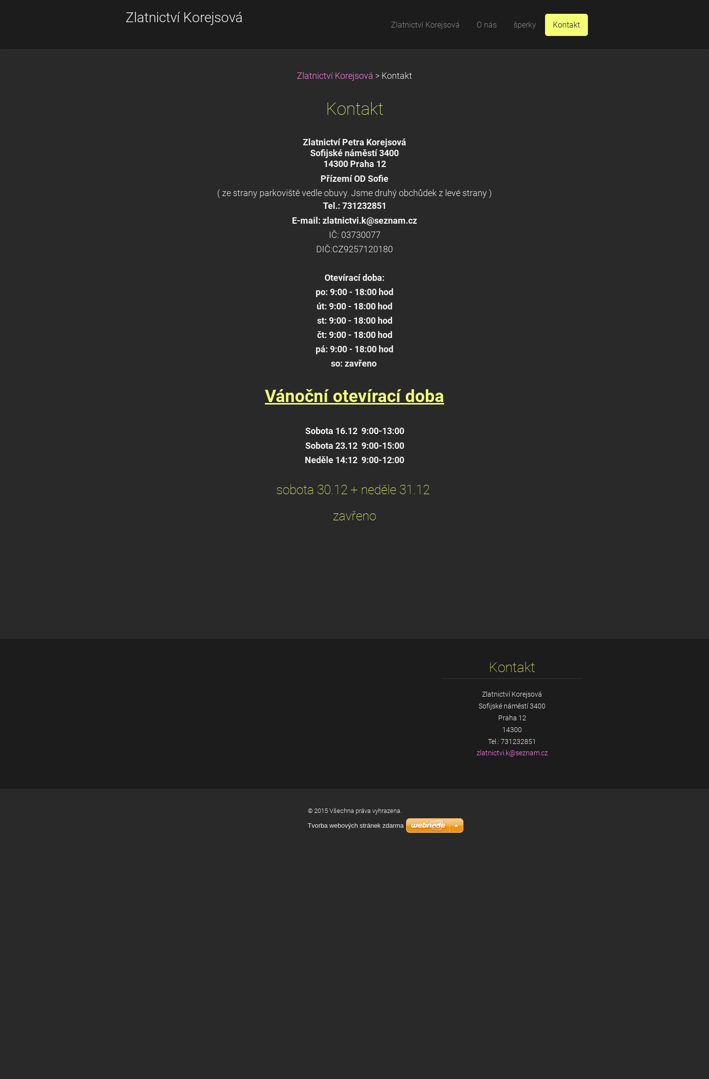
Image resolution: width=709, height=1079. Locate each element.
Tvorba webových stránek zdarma (356, 825)
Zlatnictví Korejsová (335, 76)
